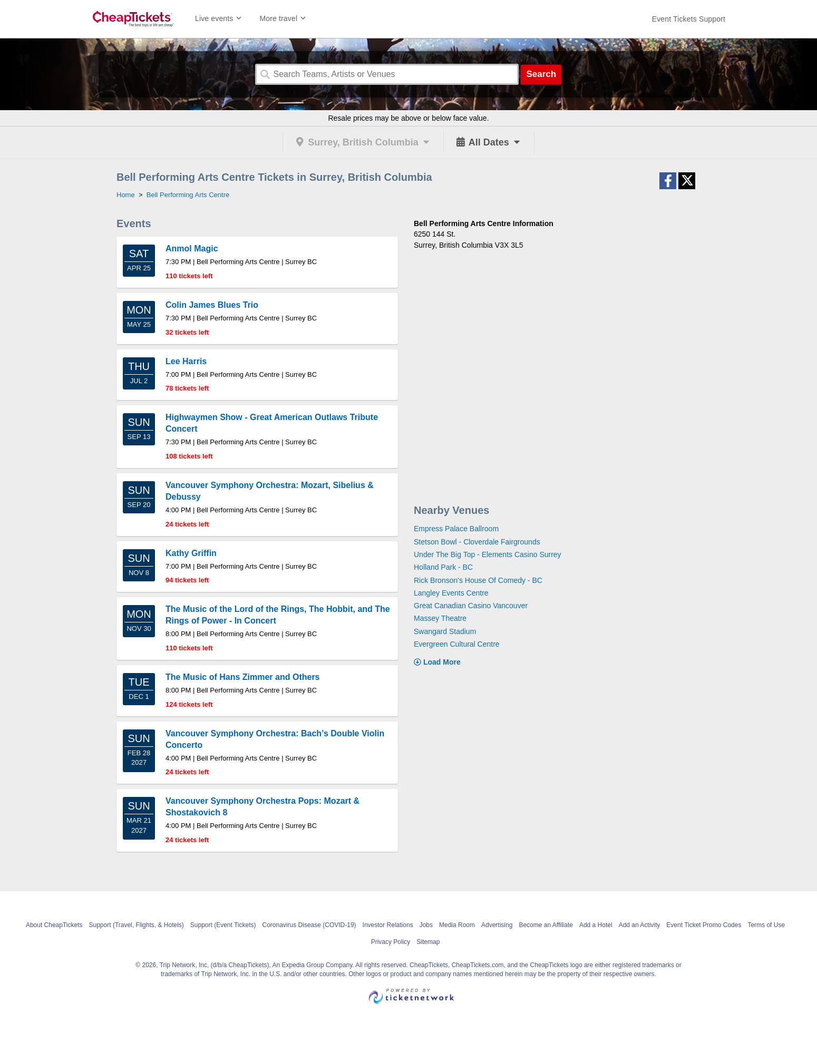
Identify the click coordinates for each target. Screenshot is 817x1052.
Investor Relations (388, 925)
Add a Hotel (595, 925)
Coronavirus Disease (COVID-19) (309, 925)
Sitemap (428, 942)
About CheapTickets (54, 925)
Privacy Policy (391, 942)
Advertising (496, 925)
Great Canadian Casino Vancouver (471, 605)
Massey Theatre (440, 618)
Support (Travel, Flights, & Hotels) (136, 925)
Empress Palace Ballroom (456, 528)
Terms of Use (766, 925)
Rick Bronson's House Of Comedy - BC (478, 580)
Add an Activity (639, 925)
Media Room (457, 925)
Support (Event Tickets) (223, 925)
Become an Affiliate (546, 925)
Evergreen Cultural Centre (457, 644)
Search (541, 74)
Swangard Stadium (445, 631)
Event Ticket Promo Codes (703, 925)
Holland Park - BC (443, 567)
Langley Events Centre (451, 593)
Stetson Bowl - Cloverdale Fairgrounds (477, 542)
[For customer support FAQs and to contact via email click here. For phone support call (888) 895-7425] (688, 19)
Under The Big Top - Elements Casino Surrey (487, 554)
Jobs (426, 925)
